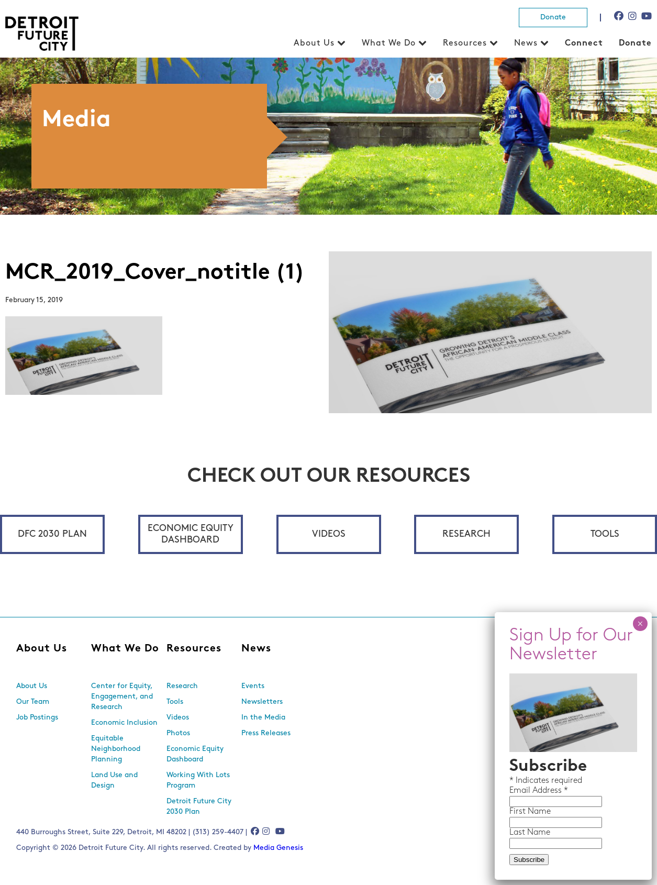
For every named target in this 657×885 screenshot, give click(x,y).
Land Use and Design (114, 780)
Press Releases (266, 733)
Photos (178, 733)
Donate (553, 17)
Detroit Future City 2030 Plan (198, 807)
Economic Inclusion (124, 723)
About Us (314, 43)
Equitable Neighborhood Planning (115, 749)
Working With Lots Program (198, 780)
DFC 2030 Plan (52, 534)
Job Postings (37, 718)
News (526, 43)
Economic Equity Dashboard (190, 534)
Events (252, 686)
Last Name (529, 832)
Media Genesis (278, 848)
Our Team (32, 702)
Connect (584, 43)
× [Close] (640, 623)
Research (466, 534)
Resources (465, 43)
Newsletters (262, 702)
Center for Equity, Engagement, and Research (122, 696)
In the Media (263, 718)
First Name (530, 811)
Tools (605, 534)
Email (520, 791)
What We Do (389, 43)
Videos (329, 534)
